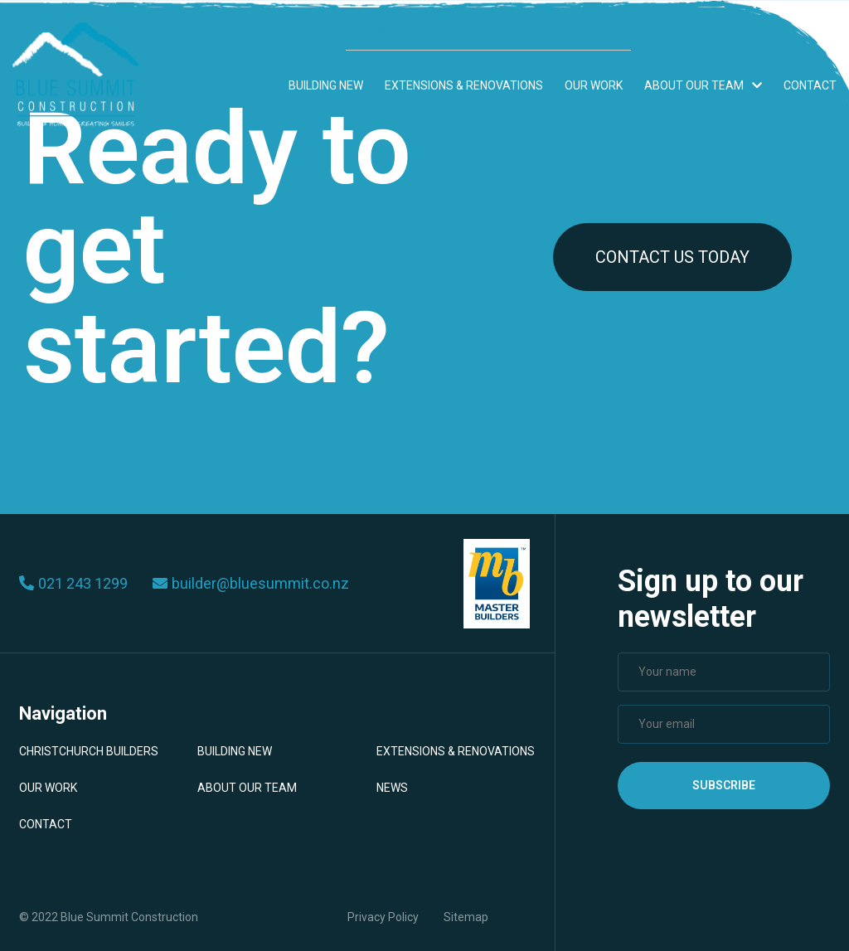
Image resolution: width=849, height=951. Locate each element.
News (392, 787)
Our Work (594, 85)
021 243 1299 (581, 31)
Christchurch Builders (88, 751)
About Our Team (703, 86)
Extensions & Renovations (464, 85)
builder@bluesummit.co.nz (431, 31)
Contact (810, 85)
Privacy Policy (383, 917)
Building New (326, 85)
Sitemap (466, 917)
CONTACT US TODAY (672, 257)
